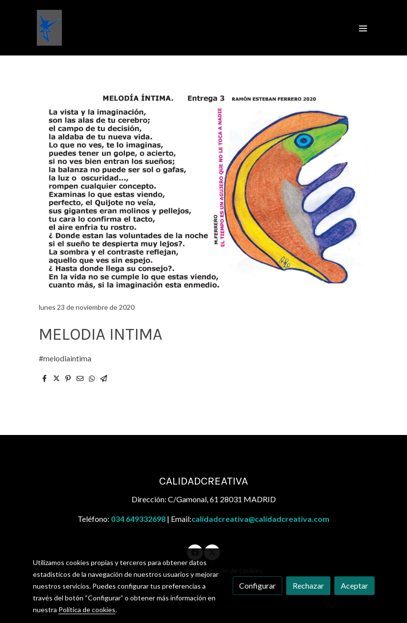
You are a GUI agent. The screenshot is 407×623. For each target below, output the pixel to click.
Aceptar (354, 585)
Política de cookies (86, 609)
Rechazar (308, 585)
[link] (49, 28)
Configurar (257, 585)
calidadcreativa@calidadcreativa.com (260, 518)
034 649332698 (138, 518)
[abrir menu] (363, 28)
